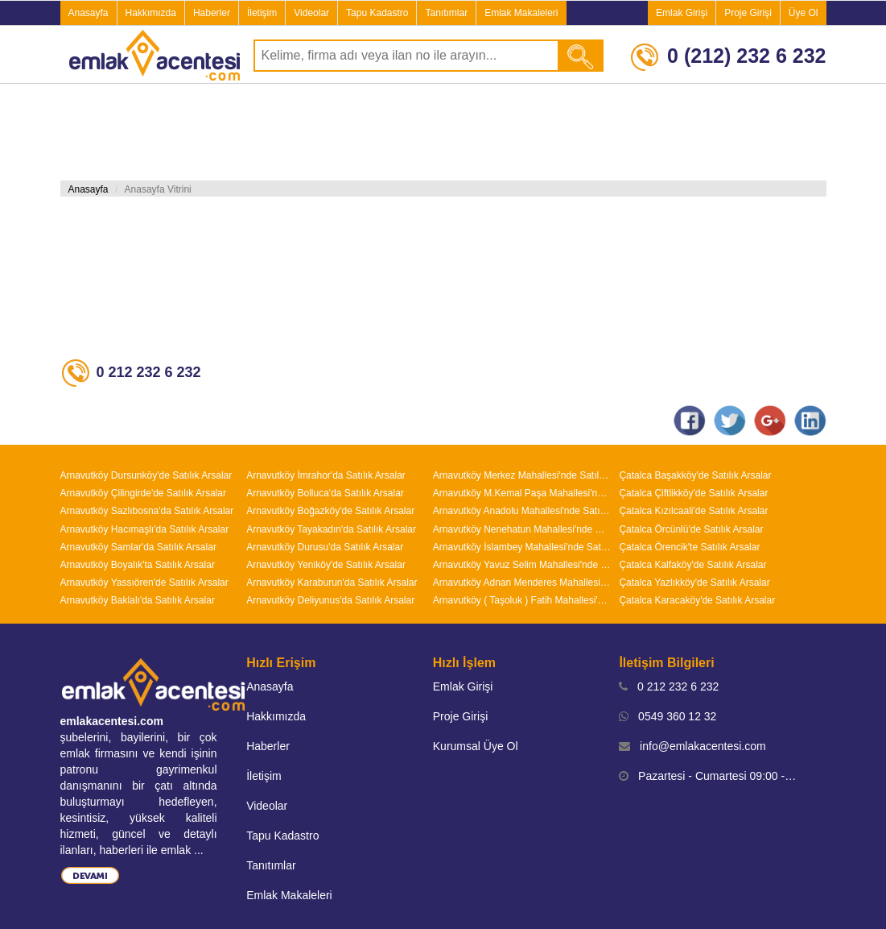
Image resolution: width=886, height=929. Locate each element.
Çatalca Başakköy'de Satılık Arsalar (695, 475)
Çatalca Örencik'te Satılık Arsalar (689, 547)
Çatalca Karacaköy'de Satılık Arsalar (697, 600)
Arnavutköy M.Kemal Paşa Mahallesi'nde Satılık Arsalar (522, 493)
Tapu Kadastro (377, 13)
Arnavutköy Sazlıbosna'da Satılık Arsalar (147, 510)
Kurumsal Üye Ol (475, 746)
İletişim (262, 13)
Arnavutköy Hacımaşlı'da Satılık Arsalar (144, 529)
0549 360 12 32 (667, 716)
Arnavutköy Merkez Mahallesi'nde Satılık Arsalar (522, 475)
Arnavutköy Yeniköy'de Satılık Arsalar (326, 564)
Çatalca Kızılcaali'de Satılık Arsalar (693, 510)
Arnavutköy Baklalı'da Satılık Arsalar (137, 600)
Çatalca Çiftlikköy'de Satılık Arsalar (693, 493)
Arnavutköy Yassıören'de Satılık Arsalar (144, 582)
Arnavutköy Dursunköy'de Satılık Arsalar (146, 475)
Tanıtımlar (446, 13)
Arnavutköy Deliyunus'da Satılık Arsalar (330, 600)
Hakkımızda (151, 13)
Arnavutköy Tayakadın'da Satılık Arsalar (331, 529)
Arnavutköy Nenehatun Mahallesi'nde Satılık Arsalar (522, 529)
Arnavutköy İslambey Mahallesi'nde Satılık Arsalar (522, 547)
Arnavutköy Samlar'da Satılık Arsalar (138, 547)
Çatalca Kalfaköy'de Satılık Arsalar (692, 564)
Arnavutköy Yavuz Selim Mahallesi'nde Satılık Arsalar (522, 564)
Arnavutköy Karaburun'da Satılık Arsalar (331, 582)
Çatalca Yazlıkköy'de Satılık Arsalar (694, 582)
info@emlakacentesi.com (692, 746)
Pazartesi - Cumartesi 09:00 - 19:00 (708, 775)
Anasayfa (88, 13)
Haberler (211, 13)
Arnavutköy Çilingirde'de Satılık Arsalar (143, 493)
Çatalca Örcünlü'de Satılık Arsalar (691, 529)
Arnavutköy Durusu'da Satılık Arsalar (324, 547)
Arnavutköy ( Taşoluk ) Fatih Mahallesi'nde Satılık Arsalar (522, 600)
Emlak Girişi (681, 13)
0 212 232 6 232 (669, 686)
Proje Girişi (748, 13)
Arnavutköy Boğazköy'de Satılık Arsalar (330, 510)
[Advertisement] (443, 132)
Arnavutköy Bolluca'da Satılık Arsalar (325, 493)
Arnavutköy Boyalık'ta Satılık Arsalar (137, 564)
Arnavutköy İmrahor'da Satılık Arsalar (326, 475)
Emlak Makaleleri (521, 13)
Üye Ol (803, 13)
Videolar (311, 13)
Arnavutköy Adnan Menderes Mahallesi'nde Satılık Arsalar (522, 582)
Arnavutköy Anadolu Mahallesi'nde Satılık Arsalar (522, 510)
